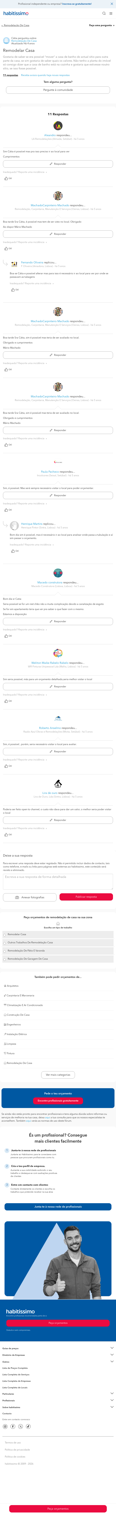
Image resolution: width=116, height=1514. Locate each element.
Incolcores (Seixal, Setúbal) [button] (52, 475)
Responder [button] (58, 164)
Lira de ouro (49, 793)
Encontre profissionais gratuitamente (58, 1101)
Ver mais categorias (58, 1075)
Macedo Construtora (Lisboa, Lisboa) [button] (52, 586)
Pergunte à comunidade (58, 90)
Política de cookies (15, 1457)
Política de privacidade (17, 1450)
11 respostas (10, 75)
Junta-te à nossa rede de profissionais (58, 1206)
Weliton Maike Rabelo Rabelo (49, 663)
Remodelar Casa (17, 934)
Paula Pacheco (50, 472)
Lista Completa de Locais (14, 1388)
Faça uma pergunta (100, 25)
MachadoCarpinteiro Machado (50, 205)
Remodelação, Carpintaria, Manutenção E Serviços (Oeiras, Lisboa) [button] (52, 209)
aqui (47, 1117)
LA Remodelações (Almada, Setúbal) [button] (52, 139)
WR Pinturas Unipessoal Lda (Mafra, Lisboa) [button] (52, 667)
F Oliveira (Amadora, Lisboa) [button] (37, 266)
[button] (58, 1348)
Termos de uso (13, 1443)
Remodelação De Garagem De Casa (28, 959)
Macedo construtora (49, 582)
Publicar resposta (86, 897)
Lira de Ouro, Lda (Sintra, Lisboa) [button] (52, 797)
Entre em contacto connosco (16, 1420)
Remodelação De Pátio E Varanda (26, 951)
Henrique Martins (31, 524)
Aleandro (50, 135)
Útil (8, 178)
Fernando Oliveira (32, 262)
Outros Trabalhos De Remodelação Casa (30, 942)
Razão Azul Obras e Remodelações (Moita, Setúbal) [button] (52, 732)
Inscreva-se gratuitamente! (77, 4)
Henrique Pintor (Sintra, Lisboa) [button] (38, 528)
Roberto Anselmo (50, 728)
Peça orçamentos (58, 1509)
